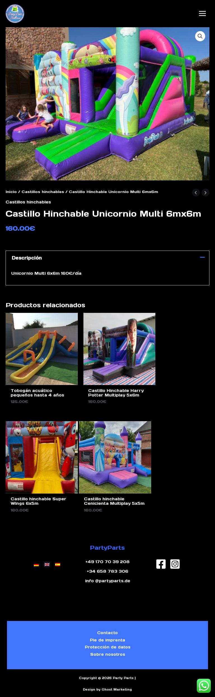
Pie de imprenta (107, 633)
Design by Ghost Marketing (107, 685)
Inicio (11, 189)
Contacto (108, 624)
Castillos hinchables (43, 189)
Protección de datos (107, 641)
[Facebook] (161, 554)
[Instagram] (175, 554)
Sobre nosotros (107, 650)
